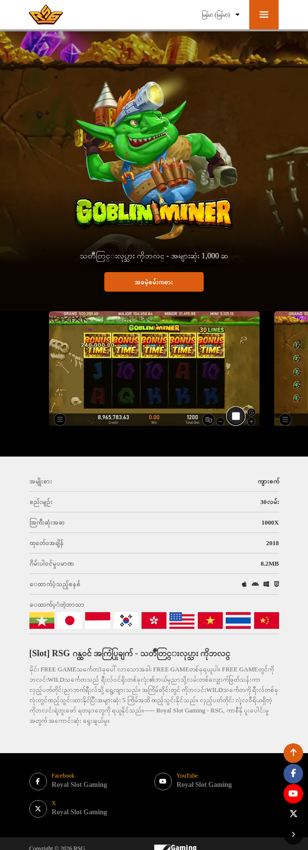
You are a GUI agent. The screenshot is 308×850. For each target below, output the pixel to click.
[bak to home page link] (46, 14)
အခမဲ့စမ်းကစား (154, 282)
